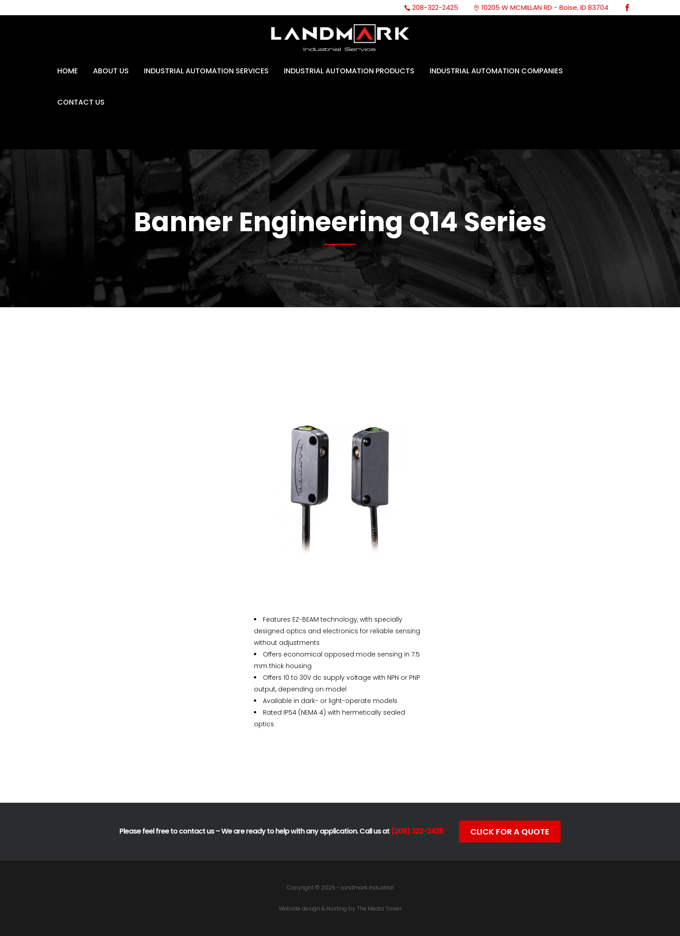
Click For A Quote (509, 831)
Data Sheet (340, 783)
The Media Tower (379, 908)
